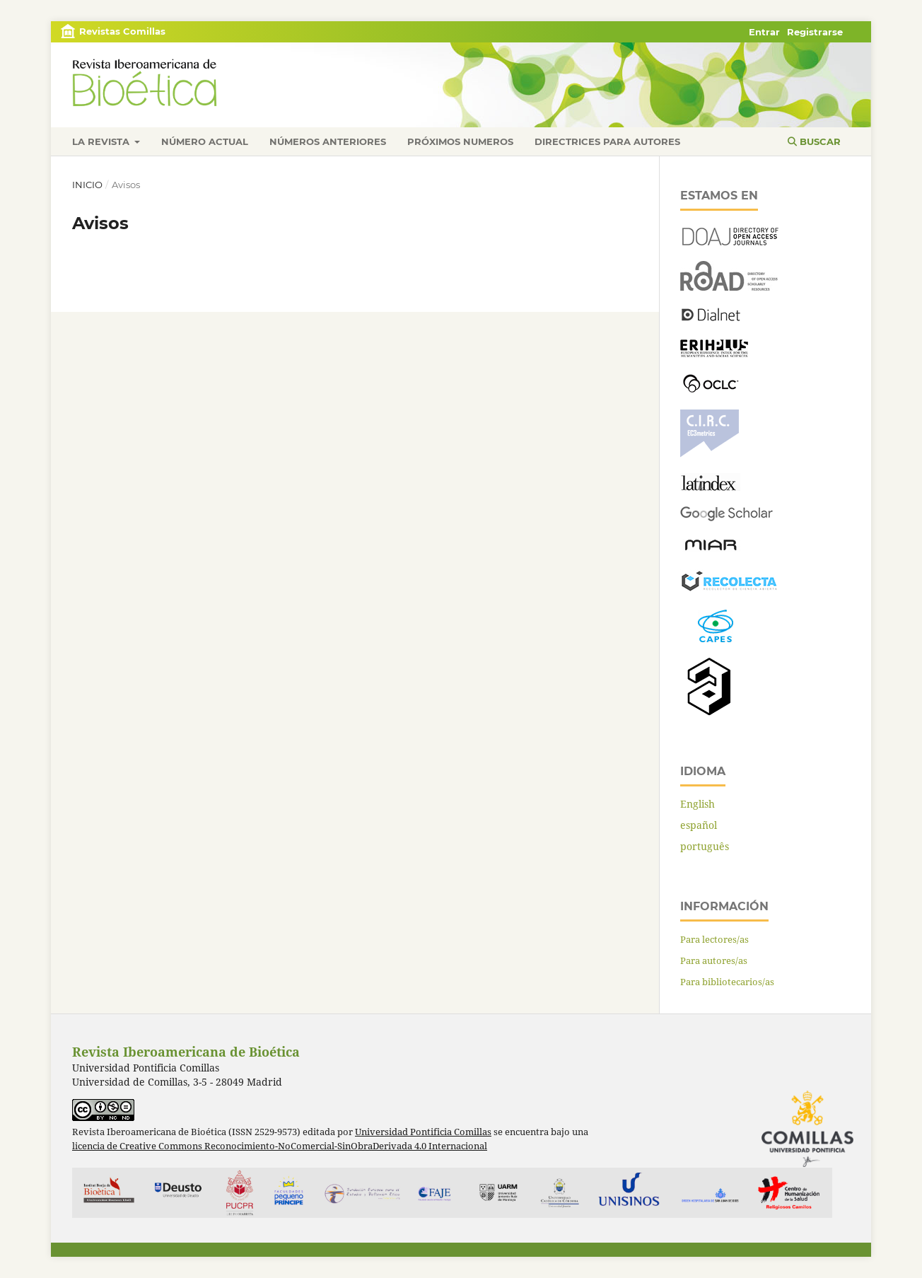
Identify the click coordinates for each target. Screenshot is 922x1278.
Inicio (87, 184)
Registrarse (815, 31)
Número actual (204, 141)
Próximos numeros (460, 141)
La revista (102, 141)
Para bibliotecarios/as (727, 981)
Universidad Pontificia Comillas (423, 1132)
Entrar (764, 31)
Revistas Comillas (122, 31)
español (698, 825)
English (697, 804)
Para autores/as (713, 960)
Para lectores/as (714, 939)
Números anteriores (327, 141)
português (704, 846)
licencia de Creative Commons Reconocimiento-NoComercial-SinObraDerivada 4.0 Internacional (279, 1146)
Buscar (814, 141)
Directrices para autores (607, 141)
